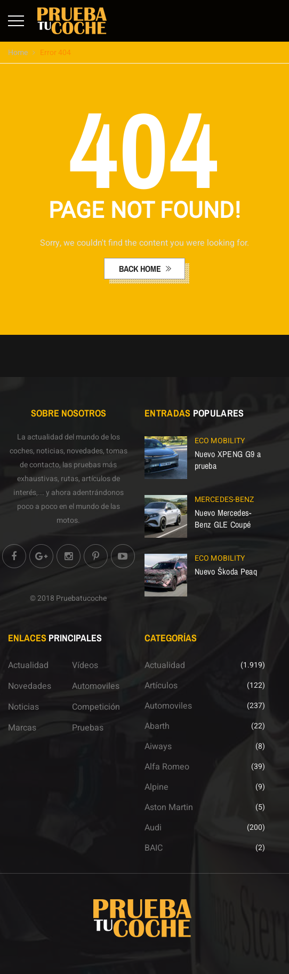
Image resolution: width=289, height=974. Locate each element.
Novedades (29, 686)
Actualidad (28, 665)
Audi (153, 827)
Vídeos (85, 665)
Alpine (156, 787)
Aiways (158, 746)
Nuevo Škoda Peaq (226, 571)
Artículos (161, 685)
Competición (96, 707)
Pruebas (87, 727)
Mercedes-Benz (224, 499)
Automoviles (95, 686)
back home (141, 268)
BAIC (153, 848)
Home (18, 52)
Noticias (23, 707)
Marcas (22, 727)
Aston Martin (168, 807)
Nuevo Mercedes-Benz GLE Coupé (223, 518)
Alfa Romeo (166, 766)
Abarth (157, 726)
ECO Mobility (220, 440)
